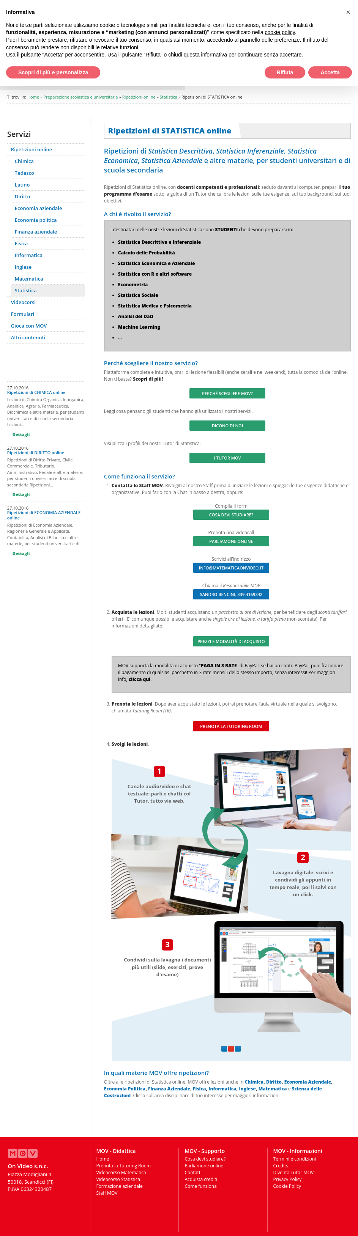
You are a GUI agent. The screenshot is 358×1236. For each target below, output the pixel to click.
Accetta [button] (330, 72)
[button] (348, 12)
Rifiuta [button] (285, 72)
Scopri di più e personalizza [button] (53, 72)
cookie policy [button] (280, 32)
